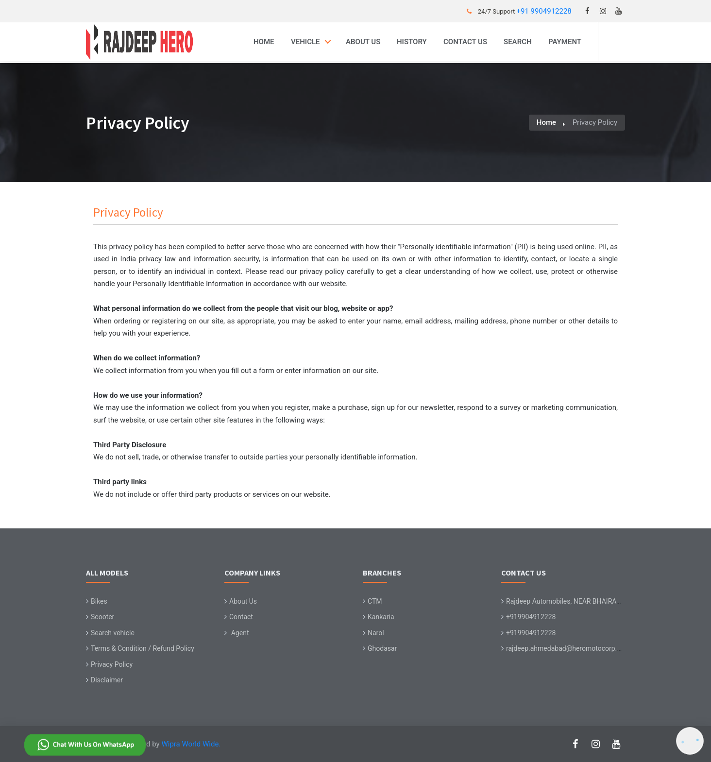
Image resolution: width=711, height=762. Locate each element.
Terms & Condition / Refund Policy (142, 648)
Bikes (99, 601)
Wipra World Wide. (190, 744)
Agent (240, 633)
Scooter (102, 617)
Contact (241, 617)
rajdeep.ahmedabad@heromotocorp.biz (566, 648)
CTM (375, 601)
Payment (564, 41)
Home (264, 41)
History (412, 41)
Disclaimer (107, 680)
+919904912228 (531, 617)
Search (518, 41)
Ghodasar (382, 648)
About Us (363, 41)
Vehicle (305, 41)
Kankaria (381, 617)
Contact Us (465, 41)
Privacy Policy (112, 664)
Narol (376, 633)
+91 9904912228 (543, 11)
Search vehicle (113, 633)
